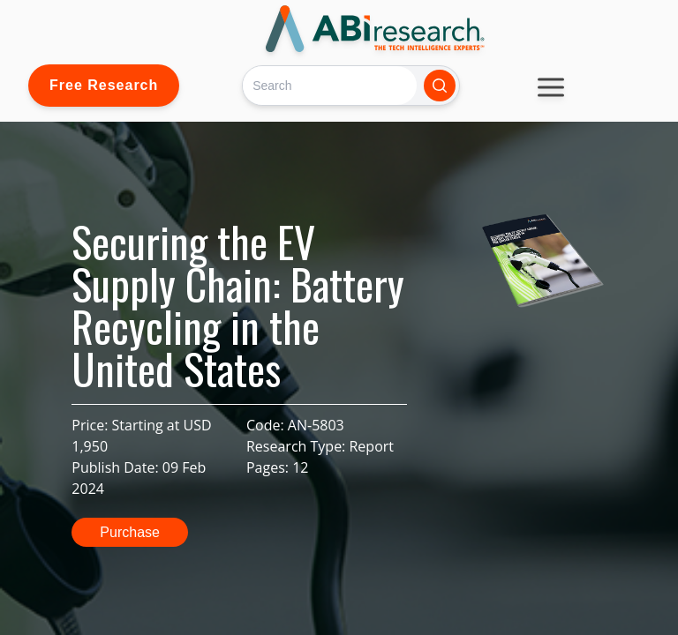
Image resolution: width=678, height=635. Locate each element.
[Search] (330, 85)
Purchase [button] (130, 532)
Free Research (103, 85)
